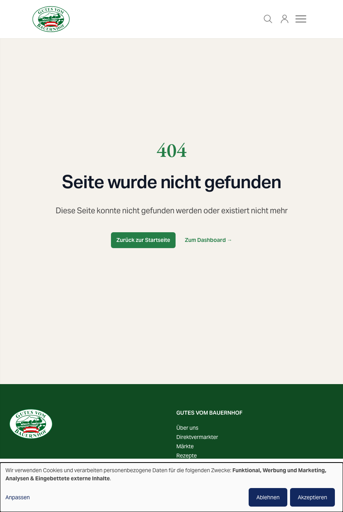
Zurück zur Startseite (143, 239)
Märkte (185, 446)
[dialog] (171, 487)
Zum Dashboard (208, 239)
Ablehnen (268, 497)
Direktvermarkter (197, 437)
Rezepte (186, 455)
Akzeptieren (312, 497)
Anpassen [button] (17, 497)
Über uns (187, 427)
